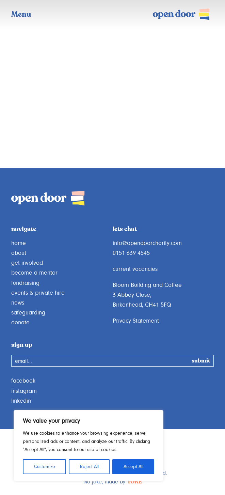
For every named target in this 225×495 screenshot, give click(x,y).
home (18, 243)
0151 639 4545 (131, 253)
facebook (23, 380)
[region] (88, 445)
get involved (27, 263)
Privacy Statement (136, 321)
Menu (21, 14)
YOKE (134, 482)
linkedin (21, 401)
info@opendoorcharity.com (147, 243)
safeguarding (28, 312)
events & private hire (38, 293)
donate (20, 322)
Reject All (89, 466)
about (18, 253)
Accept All (133, 466)
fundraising (25, 283)
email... (23, 361)
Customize (44, 466)
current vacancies (135, 269)
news (17, 302)
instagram (24, 391)
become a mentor (34, 272)
